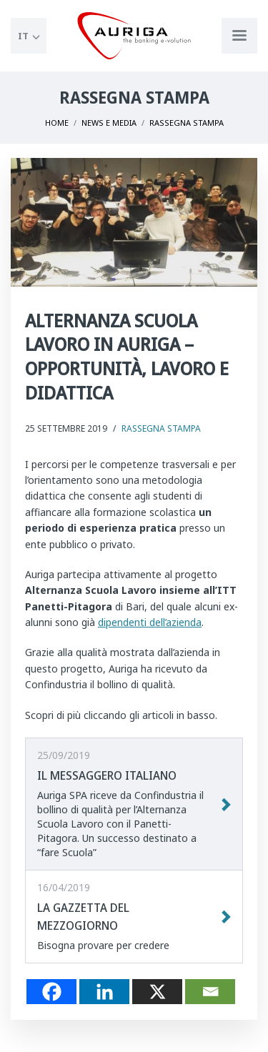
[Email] (210, 991)
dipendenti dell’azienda (150, 622)
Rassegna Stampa (161, 428)
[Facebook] (51, 991)
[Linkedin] (104, 991)
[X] (157, 991)
